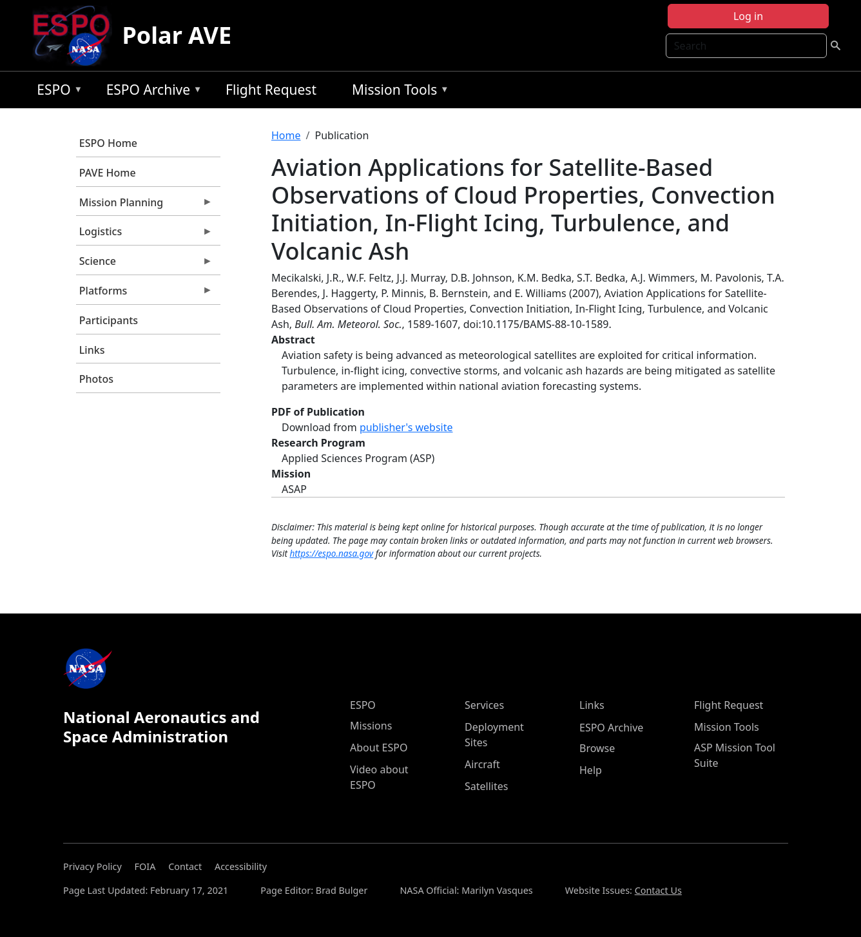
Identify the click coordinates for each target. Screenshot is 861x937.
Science (144, 264)
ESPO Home (108, 143)
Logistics (144, 234)
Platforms (144, 294)
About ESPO (378, 747)
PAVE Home (107, 173)
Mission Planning (144, 205)
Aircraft (482, 764)
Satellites (486, 786)
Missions (371, 726)
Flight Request (271, 90)
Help (590, 770)
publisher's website (406, 427)
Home (286, 135)
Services (484, 705)
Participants (108, 320)
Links (92, 350)
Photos (96, 379)
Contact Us (658, 890)
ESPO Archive (151, 92)
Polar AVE (177, 35)
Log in (748, 16)
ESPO (56, 92)
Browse (597, 748)
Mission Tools (397, 92)
